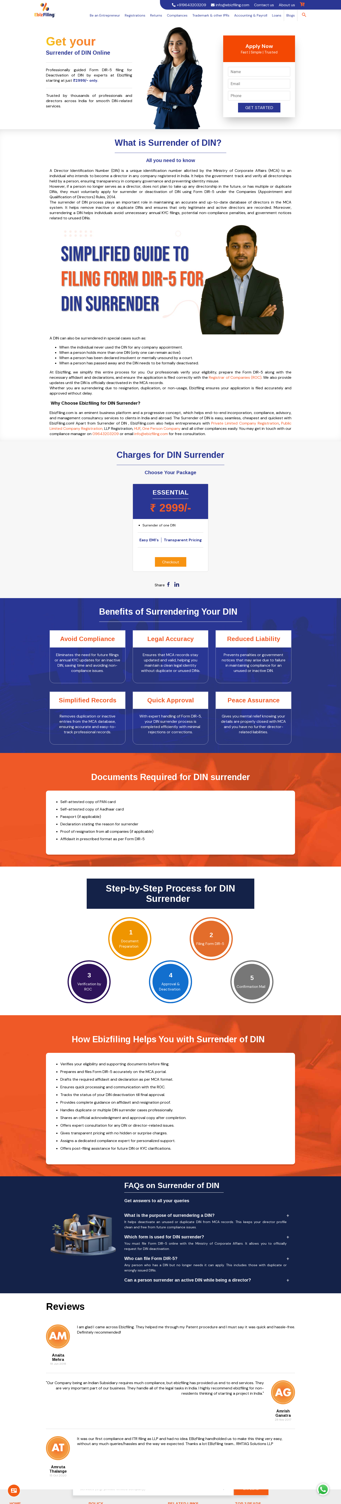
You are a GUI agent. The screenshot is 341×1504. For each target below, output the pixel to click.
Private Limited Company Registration (245, 423)
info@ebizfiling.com (151, 433)
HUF (137, 428)
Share (160, 585)
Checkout (170, 562)
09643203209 (105, 433)
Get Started (259, 108)
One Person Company (161, 428)
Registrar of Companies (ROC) (235, 377)
